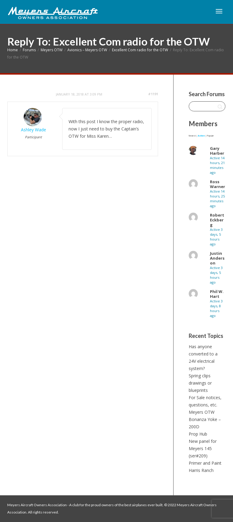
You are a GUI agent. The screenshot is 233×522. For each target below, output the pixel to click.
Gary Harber (217, 151)
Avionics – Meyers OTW (87, 49)
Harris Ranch (201, 470)
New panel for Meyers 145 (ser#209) (203, 448)
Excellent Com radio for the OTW (140, 49)
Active (201, 135)
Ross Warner (217, 184)
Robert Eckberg (217, 219)
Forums (29, 49)
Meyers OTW (51, 49)
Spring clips (200, 376)
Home (12, 49)
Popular (210, 135)
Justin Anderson (217, 258)
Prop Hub (198, 434)
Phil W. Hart (217, 294)
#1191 (153, 94)
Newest (192, 135)
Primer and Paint (205, 463)
